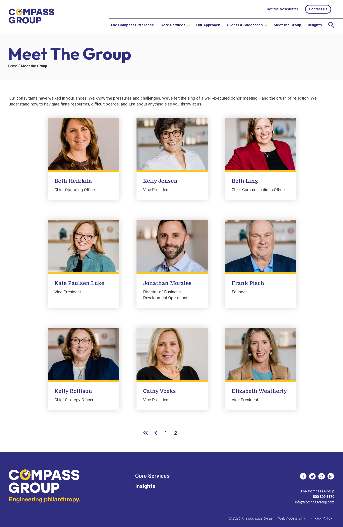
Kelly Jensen (160, 181)
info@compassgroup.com (314, 502)
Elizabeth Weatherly (259, 391)
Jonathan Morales (167, 283)
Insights (315, 25)
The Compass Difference (132, 25)
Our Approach (208, 25)
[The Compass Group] (31, 17)
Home (12, 66)
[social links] (303, 476)
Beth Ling (245, 181)
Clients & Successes (245, 25)
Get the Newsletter (282, 9)
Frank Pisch (248, 283)
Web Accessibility (291, 518)
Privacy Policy (321, 518)
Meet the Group (287, 25)
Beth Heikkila (73, 181)
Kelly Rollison (73, 391)
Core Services (173, 25)
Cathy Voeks (159, 391)
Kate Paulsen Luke (79, 283)
